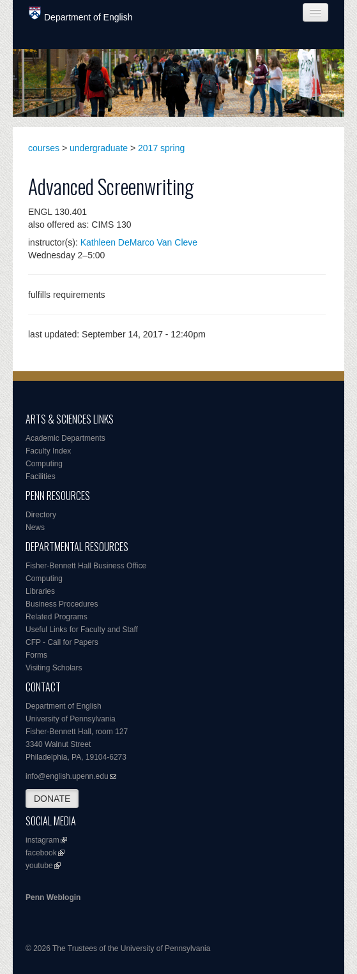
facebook (41, 852)
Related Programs (56, 616)
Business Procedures (62, 604)
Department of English (81, 14)
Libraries (40, 591)
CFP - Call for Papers (62, 642)
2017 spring (161, 148)
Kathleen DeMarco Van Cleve (138, 242)
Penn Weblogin (53, 897)
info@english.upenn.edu (67, 776)
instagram (42, 840)
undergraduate (99, 148)
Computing (44, 463)
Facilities (41, 476)
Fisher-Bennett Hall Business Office (86, 565)
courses (43, 148)
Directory (41, 514)
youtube (39, 865)
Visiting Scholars (54, 667)
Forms (36, 655)
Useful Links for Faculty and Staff (82, 629)
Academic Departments (65, 438)
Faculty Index (48, 450)
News (35, 527)
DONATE (52, 798)
